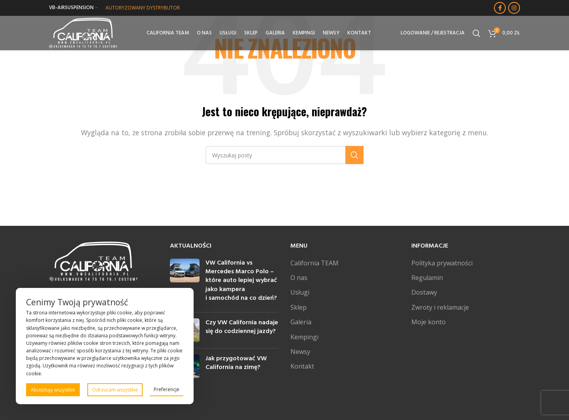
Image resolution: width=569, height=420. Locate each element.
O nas (298, 277)
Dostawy (424, 292)
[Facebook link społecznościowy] (500, 8)
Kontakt (302, 366)
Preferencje (166, 389)
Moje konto (428, 322)
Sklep (298, 307)
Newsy (300, 351)
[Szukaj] (476, 34)
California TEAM (314, 263)
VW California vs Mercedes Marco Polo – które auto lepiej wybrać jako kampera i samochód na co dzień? (241, 281)
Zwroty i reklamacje (440, 307)
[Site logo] (84, 32)
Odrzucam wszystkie (115, 389)
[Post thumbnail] (185, 282)
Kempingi (304, 337)
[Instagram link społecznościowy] (514, 8)
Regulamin (427, 277)
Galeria (300, 322)
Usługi (299, 292)
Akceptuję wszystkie (53, 389)
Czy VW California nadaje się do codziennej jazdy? (241, 327)
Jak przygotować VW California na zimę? (236, 363)
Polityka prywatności (442, 263)
